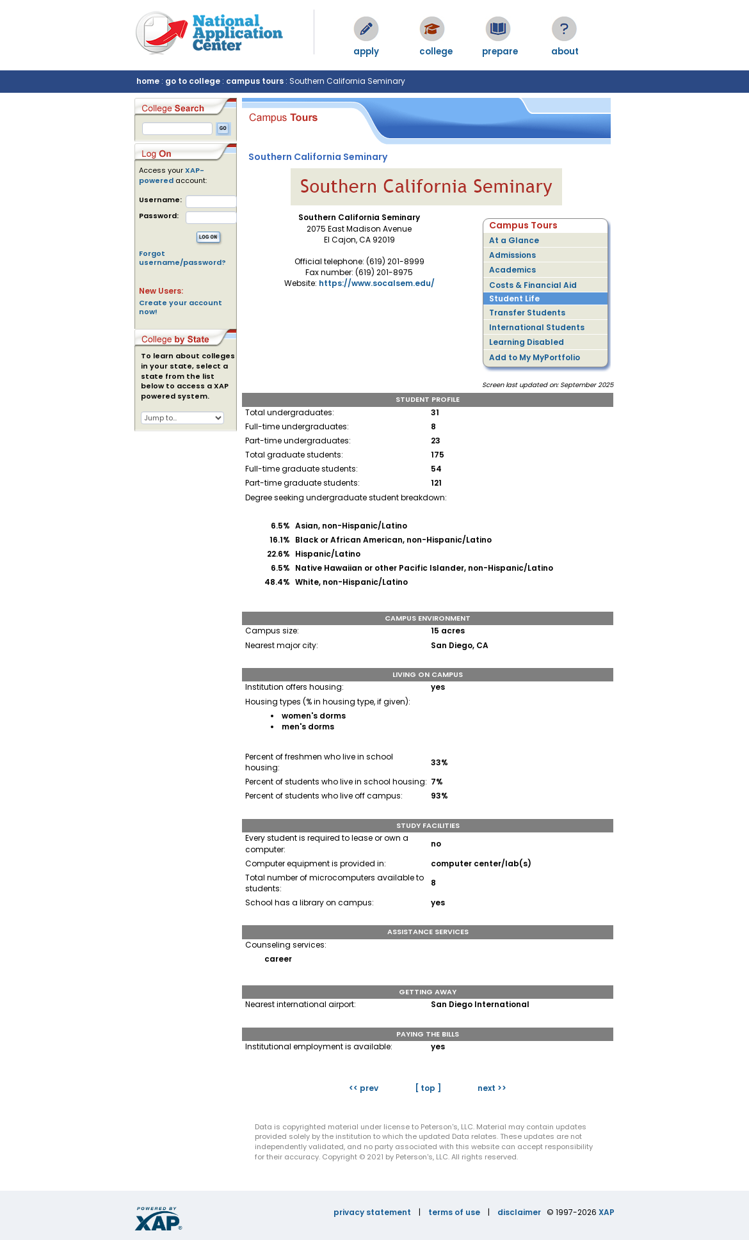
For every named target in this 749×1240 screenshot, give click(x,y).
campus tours (255, 81)
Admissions (512, 255)
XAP (607, 1212)
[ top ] (428, 1088)
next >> (492, 1088)
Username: (160, 199)
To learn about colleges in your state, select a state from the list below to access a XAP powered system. (188, 376)
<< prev (363, 1088)
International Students (536, 327)
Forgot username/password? (182, 258)
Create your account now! (180, 307)
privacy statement (372, 1212)
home (147, 81)
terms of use (454, 1212)
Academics (512, 269)
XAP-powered (171, 175)
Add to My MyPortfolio (534, 357)
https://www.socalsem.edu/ (377, 283)
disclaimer (519, 1212)
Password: (159, 215)
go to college (192, 81)
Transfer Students (527, 312)
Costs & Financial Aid (533, 285)
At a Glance (514, 240)
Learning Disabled (526, 342)
